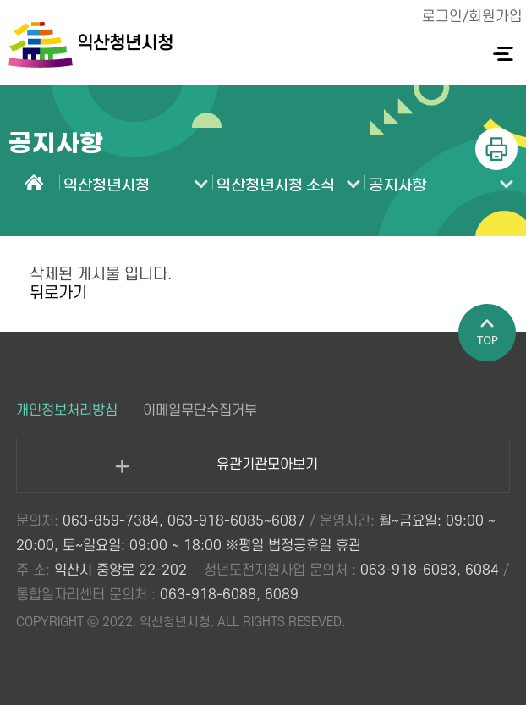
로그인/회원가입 (472, 16)
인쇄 (496, 149)
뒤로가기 (58, 293)
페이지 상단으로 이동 (488, 333)
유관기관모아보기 (216, 474)
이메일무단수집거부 (200, 410)
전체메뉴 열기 (502, 53)
